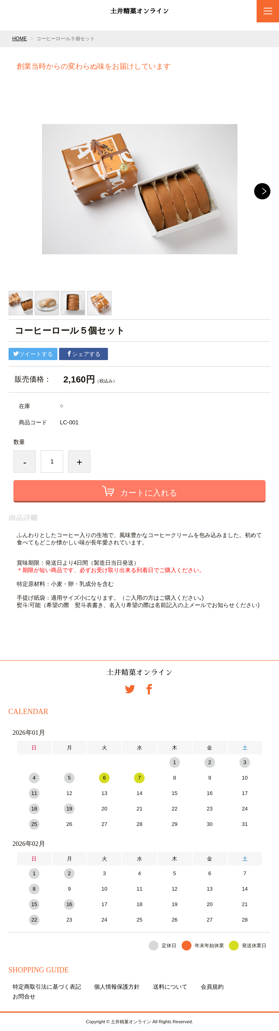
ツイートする (33, 354)
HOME (19, 39)
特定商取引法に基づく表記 (47, 986)
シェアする (83, 354)
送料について (170, 986)
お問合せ (24, 996)
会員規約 (212, 986)
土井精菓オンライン (139, 11)
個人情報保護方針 (117, 986)
